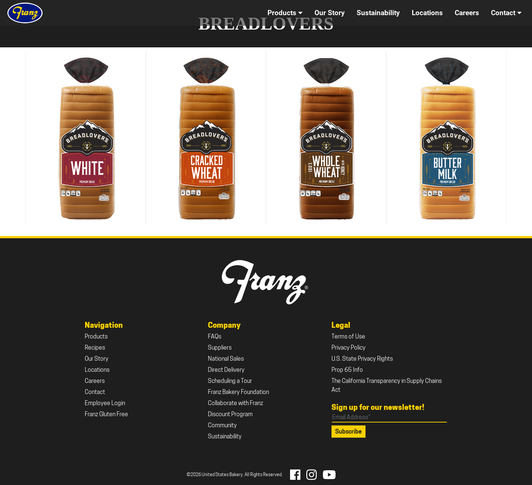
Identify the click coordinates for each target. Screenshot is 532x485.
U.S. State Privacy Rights (362, 359)
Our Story (96, 359)
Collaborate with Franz (235, 404)
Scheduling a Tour (230, 381)
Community (222, 426)
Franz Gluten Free (106, 415)
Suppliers (220, 348)
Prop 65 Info (347, 370)
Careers (95, 381)
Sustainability (225, 437)
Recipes (95, 348)
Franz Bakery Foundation (238, 392)
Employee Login (105, 404)
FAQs (214, 337)
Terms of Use (348, 337)
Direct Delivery (226, 370)
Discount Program (230, 415)
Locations (97, 370)
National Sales (226, 359)
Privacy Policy (348, 348)
